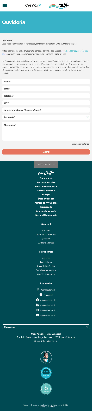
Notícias (46, 230)
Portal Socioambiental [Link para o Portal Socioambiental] (46, 186)
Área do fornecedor (46, 274)
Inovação (46, 195)
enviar (46, 152)
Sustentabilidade (46, 190)
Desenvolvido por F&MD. (46, 407)
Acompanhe (46, 283)
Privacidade (46, 207)
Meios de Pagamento (46, 211)
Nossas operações (46, 182)
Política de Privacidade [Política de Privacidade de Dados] (46, 203)
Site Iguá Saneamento (46, 215)
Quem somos (46, 178)
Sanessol (46, 224)
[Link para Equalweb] (46, 373)
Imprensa (46, 258)
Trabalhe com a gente (46, 270)
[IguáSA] (59, 6)
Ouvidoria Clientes (46, 243)
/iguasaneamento (46, 300)
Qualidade (46, 238)
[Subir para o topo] (46, 164)
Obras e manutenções (46, 234)
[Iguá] (33, 6)
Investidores (46, 262)
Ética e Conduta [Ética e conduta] (46, 199)
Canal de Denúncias (46, 266)
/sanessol (46, 295)
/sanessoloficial (46, 290)
